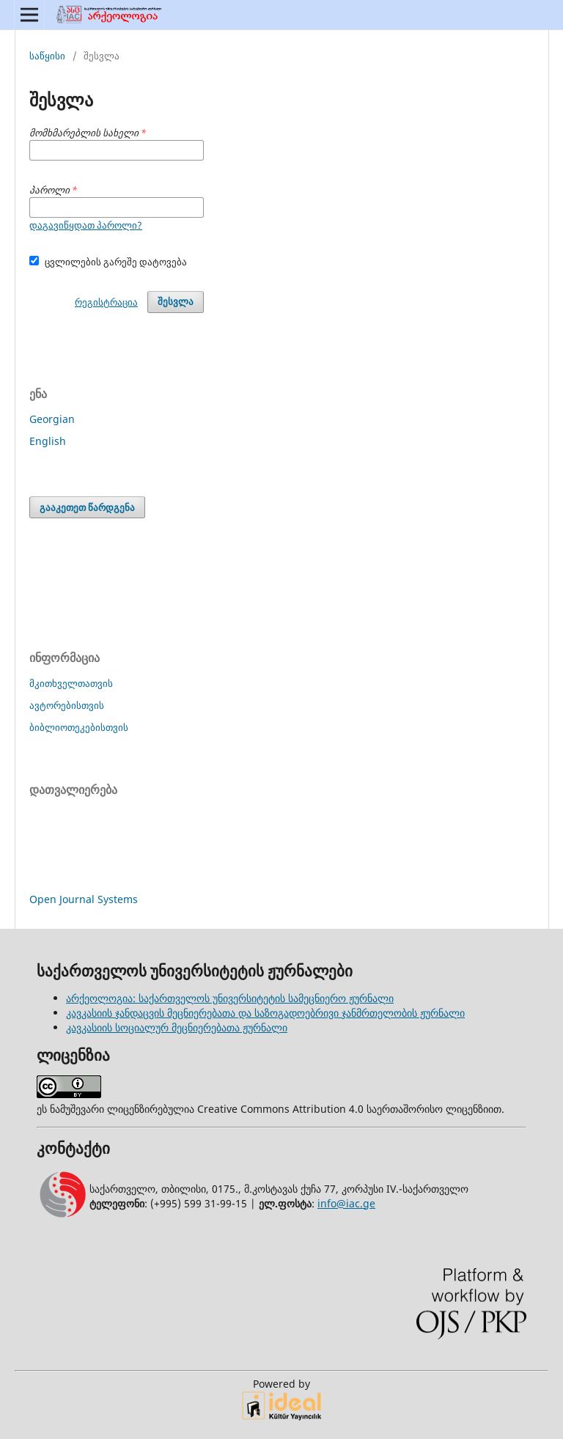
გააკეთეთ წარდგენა (87, 507)
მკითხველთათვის (71, 683)
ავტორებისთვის (66, 705)
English (47, 441)
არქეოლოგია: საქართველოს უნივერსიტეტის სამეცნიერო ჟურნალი (230, 998)
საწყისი (47, 55)
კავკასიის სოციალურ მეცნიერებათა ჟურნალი (176, 1027)
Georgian (52, 419)
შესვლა (176, 301)
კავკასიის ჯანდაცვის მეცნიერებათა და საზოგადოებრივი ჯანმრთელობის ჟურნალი (265, 1013)
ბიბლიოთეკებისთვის (78, 727)
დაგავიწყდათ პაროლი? (85, 225)
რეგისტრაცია (106, 302)
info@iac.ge (346, 1203)
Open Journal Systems (83, 899)
